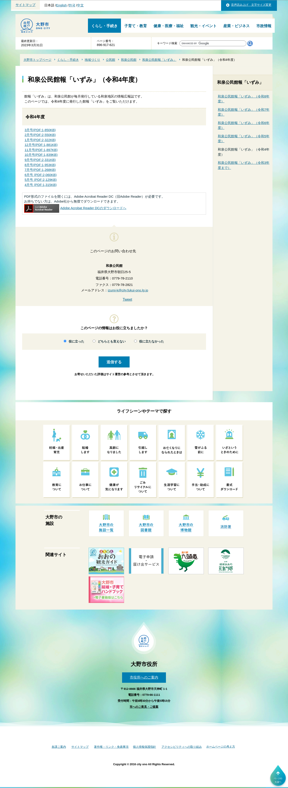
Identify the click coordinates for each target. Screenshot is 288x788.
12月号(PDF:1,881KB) (41, 145)
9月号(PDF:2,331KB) (40, 160)
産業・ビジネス (236, 26)
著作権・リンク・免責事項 (111, 746)
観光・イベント (203, 26)
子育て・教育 (135, 26)
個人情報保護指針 (144, 746)
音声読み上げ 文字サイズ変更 (251, 4)
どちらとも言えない (112, 341)
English (61, 5)
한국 (72, 5)
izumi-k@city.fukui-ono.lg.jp (128, 290)
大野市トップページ (37, 59)
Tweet (127, 299)
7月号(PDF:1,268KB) (40, 170)
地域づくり (92, 59)
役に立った (76, 341)
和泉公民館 (128, 59)
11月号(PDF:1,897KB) (41, 150)
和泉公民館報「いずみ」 (159, 59)
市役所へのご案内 (144, 677)
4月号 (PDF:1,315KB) (40, 185)
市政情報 (263, 26)
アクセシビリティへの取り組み (182, 746)
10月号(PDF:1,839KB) (41, 155)
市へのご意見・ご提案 (144, 706)
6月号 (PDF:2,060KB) (40, 175)
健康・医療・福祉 (169, 26)
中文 (80, 5)
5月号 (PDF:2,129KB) (40, 180)
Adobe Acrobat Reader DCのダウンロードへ (75, 208)
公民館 (110, 59)
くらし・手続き (104, 26)
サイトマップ (25, 5)
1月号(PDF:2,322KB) (40, 140)
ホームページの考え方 (220, 746)
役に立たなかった (151, 341)
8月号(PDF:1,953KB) (40, 165)
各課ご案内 (59, 746)
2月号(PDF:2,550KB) (40, 135)
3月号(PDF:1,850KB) (40, 130)
